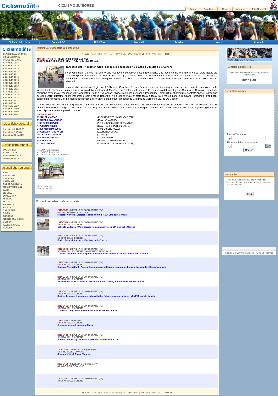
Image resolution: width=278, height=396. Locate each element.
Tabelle (179, 42)
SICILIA (7, 213)
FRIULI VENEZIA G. (12, 187)
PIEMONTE (8, 204)
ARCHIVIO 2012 (11, 100)
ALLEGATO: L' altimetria (48, 152)
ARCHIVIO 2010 (11, 106)
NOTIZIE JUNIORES (241, 59)
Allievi (225, 9)
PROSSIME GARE (12, 60)
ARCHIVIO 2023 (11, 68)
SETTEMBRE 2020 (12, 155)
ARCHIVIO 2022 (11, 71)
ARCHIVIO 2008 (11, 111)
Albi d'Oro (99, 42)
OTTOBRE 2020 (11, 158)
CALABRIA (8, 178)
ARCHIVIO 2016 (11, 89)
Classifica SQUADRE (13, 135)
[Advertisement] (16, 292)
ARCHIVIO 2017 (11, 86)
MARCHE (7, 199)
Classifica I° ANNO (12, 132)
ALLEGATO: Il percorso (48, 150)
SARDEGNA (9, 210)
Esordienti (209, 9)
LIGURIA (7, 193)
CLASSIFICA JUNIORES (15, 54)
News (219, 42)
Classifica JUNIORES (14, 129)
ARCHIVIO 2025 (11, 63)
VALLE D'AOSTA (11, 225)
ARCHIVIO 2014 (11, 94)
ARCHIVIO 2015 (11, 92)
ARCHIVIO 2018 (11, 83)
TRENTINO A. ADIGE (13, 219)
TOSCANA (8, 216)
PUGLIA (7, 207)
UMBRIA (7, 222)
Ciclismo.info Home (19, 42)
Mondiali (139, 42)
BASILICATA (9, 175)
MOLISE (7, 201)
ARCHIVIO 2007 (11, 114)
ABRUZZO (8, 172)
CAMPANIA (8, 181)
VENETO (7, 228)
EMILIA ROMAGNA (12, 184)
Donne (193, 9)
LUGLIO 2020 (9, 150)
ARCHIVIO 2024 (11, 65)
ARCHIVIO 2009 (11, 108)
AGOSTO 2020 (10, 152)
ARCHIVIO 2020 (11, 77)
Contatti (258, 42)
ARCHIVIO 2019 (11, 80)
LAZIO (6, 190)
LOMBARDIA (9, 196)
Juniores (240, 9)
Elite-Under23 (259, 9)
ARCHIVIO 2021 (11, 74)
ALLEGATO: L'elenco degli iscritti (52, 154)
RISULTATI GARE (11, 57)
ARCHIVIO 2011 (11, 103)
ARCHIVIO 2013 (11, 97)
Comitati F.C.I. (59, 42)
